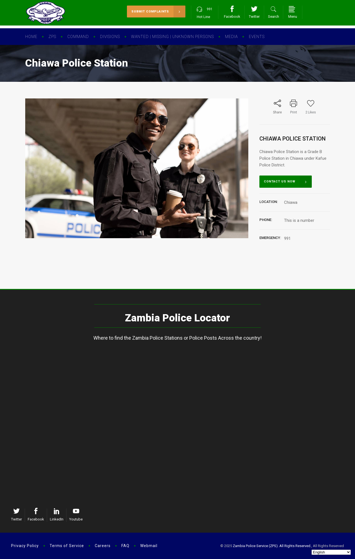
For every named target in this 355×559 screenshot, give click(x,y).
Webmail (148, 545)
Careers (103, 545)
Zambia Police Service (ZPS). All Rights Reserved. (272, 546)
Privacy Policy (25, 545)
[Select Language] (331, 552)
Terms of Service (67, 545)
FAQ (125, 545)
